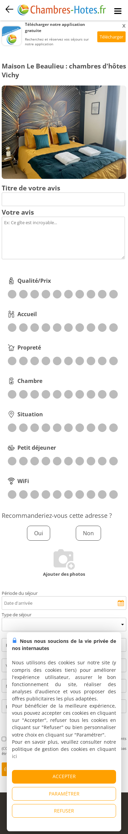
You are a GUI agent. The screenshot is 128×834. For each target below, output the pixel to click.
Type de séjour (16, 615)
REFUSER (64, 810)
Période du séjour (20, 593)
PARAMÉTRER (64, 793)
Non (88, 533)
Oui (38, 533)
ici (14, 756)
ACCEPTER (64, 776)
